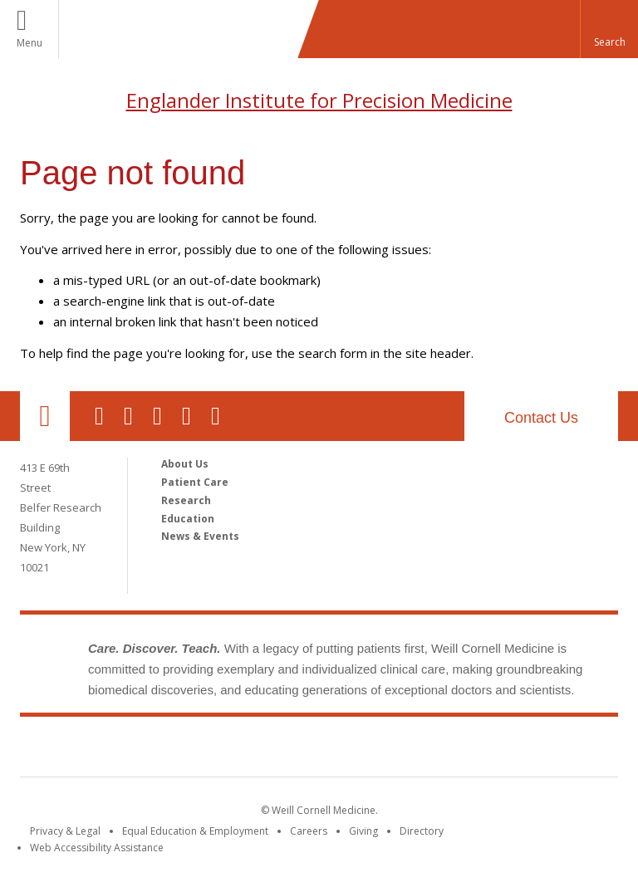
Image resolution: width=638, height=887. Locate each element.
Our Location (45, 416)
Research (186, 500)
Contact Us (541, 417)
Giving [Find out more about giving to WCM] (363, 831)
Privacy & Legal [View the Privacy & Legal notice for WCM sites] (65, 831)
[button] (609, 29)
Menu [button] (29, 43)
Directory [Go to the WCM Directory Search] (422, 831)
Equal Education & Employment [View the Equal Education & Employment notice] (195, 831)
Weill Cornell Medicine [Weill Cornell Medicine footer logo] (319, 750)
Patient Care (194, 482)
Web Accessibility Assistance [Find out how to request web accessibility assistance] (97, 847)
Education (187, 519)
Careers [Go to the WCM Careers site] (308, 831)
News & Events (200, 536)
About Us (185, 464)
